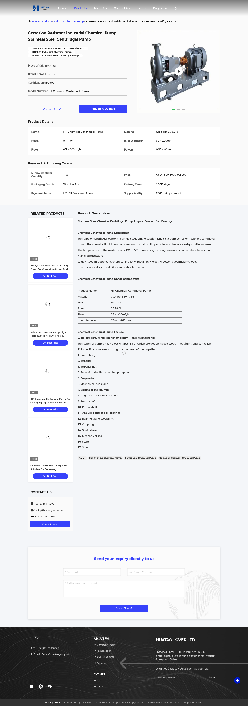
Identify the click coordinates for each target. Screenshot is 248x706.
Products (80, 8)
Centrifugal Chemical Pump (140, 458)
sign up (210, 677)
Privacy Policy (52, 702)
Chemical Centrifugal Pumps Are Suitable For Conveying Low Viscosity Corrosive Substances (48, 469)
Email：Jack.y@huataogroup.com (50, 654)
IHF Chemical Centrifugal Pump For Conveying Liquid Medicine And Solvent (50, 403)
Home (62, 8)
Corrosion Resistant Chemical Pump (179, 458)
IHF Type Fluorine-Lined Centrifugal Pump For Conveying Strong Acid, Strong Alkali (50, 269)
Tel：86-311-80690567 (44, 648)
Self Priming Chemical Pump (105, 458)
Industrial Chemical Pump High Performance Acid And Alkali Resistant (48, 336)
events (141, 8)
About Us (100, 8)
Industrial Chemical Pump (69, 21)
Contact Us (122, 8)
